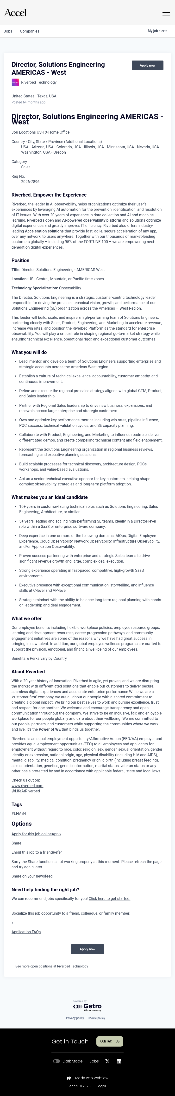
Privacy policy (75, 1018)
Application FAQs (26, 932)
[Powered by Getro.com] (87, 1006)
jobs (8, 31)
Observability (70, 288)
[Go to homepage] (15, 12)
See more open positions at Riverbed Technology (51, 966)
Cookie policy (96, 1018)
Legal (101, 1086)
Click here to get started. (109, 898)
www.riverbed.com (27, 785)
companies (29, 31)
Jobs (94, 1061)
